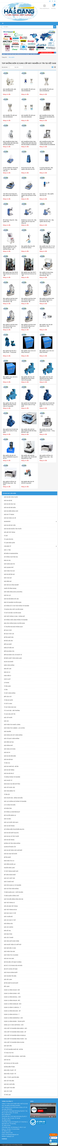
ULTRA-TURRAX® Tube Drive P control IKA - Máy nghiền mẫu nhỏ (10, 169)
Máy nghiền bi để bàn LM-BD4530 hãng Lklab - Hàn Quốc (9, 483)
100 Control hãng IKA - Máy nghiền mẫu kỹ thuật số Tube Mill (28, 195)
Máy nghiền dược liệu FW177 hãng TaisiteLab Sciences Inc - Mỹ (28, 274)
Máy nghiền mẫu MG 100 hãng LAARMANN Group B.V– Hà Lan (10, 457)
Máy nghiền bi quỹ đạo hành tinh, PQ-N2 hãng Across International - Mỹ (10, 326)
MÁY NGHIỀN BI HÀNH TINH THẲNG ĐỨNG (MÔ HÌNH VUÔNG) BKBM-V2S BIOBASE (47, 143)
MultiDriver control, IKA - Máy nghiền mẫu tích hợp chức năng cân (28, 221)
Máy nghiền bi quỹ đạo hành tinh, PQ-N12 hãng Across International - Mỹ (28, 300)
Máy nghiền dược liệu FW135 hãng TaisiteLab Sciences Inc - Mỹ (10, 274)
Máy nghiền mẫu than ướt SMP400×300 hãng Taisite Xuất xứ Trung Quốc (9, 404)
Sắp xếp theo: (5, 67)
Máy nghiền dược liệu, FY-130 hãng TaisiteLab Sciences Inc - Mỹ (47, 248)
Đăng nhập (42, 8)
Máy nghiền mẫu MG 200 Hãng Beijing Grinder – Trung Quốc (47, 431)
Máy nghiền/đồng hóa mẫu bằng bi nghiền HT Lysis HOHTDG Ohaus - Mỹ (10, 248)
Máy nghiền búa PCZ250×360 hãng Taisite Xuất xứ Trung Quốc (28, 404)
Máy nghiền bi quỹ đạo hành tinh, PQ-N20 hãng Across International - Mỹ (10, 300)
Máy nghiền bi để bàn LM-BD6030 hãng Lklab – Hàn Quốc (46, 457)
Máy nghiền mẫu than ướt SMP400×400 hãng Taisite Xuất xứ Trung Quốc (46, 378)
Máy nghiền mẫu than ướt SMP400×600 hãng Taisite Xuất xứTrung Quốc (27, 378)
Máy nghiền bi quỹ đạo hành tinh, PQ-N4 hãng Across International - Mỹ (47, 300)
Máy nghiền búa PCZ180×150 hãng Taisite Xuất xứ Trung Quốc (10, 431)
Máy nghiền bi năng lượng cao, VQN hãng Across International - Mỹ (46, 274)
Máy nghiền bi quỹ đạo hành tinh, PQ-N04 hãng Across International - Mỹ (28, 326)
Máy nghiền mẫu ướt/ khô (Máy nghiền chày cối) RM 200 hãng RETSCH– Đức (29, 457)
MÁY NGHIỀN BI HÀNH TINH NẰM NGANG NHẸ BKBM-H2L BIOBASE (47, 117)
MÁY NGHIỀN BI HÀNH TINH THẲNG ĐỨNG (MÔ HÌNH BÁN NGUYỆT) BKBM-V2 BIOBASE (28, 143)
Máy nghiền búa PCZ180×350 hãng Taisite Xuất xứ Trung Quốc (47, 404)
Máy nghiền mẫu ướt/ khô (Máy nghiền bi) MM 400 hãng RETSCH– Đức (28, 431)
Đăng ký (47, 8)
